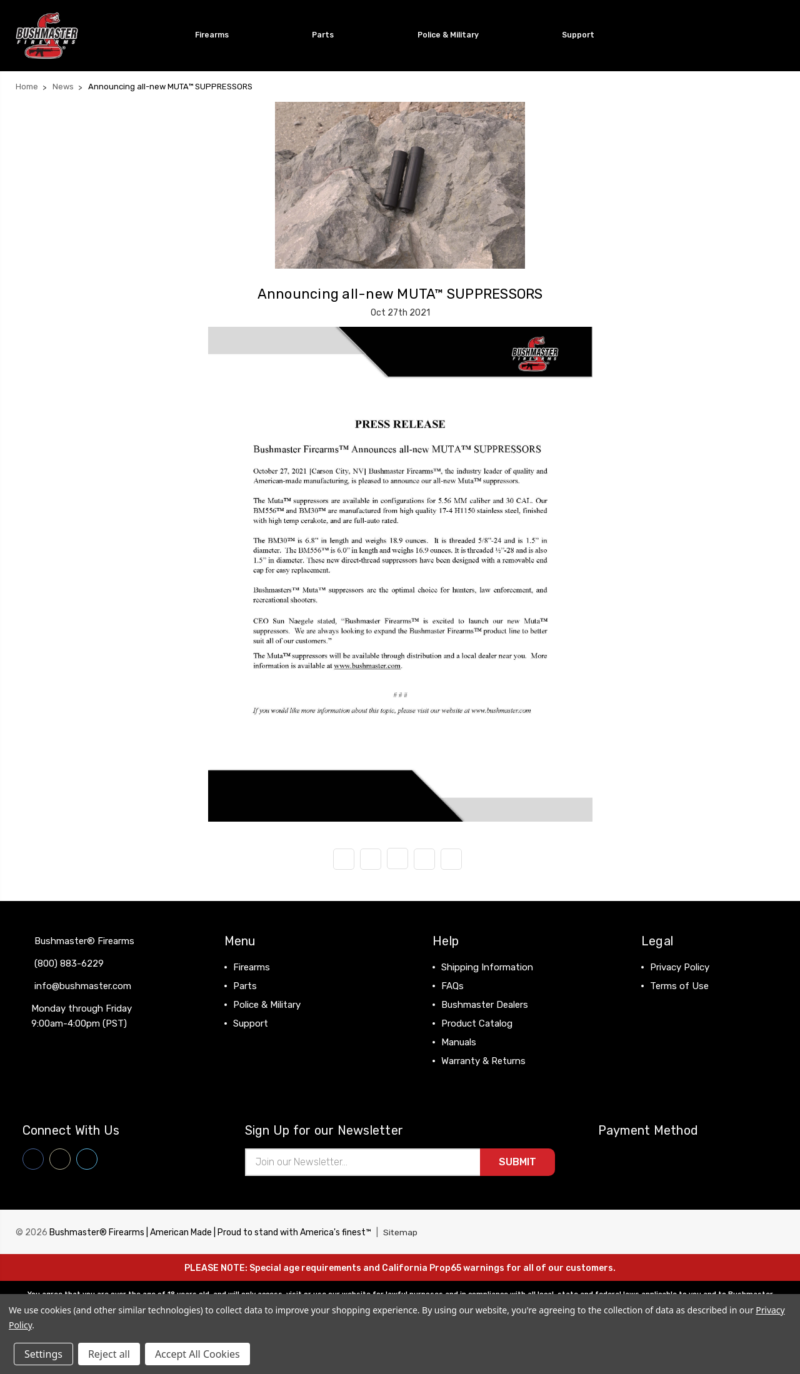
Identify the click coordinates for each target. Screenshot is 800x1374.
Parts (328, 34)
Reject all (109, 1354)
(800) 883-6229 (69, 962)
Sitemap (400, 1232)
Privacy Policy (679, 966)
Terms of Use (679, 985)
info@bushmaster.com (82, 985)
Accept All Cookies (197, 1354)
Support (583, 34)
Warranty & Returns (483, 1060)
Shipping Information (487, 966)
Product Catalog (476, 1022)
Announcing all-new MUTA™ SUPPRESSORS (400, 293)
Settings (43, 1354)
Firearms (217, 34)
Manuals (458, 1041)
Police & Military (453, 34)
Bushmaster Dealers (484, 1004)
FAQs (452, 985)
